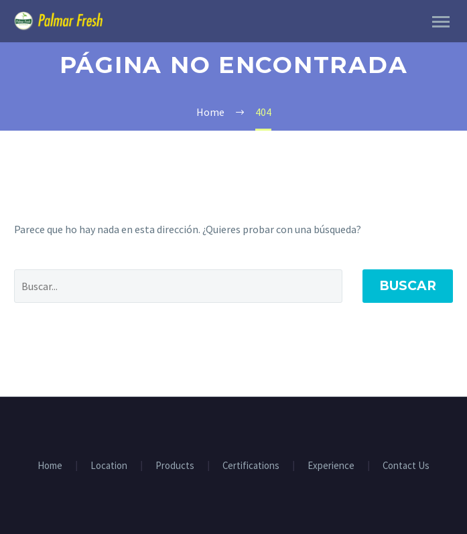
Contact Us (406, 466)
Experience (331, 466)
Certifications (250, 466)
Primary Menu (441, 21)
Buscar (407, 285)
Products (174, 466)
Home (50, 466)
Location (108, 466)
